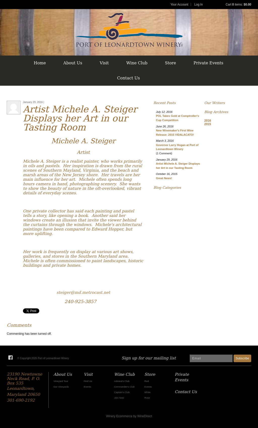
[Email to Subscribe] (211, 358)
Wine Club (136, 63)
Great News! (164, 178)
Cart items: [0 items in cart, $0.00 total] (238, 4)
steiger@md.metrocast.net (83, 292)
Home (40, 63)
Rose (147, 397)
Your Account (179, 4)
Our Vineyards (61, 386)
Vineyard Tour (60, 381)
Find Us (88, 381)
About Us (72, 63)
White (147, 392)
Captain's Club (122, 392)
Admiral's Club (122, 381)
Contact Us (128, 78)
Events (87, 386)
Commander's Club (124, 386)
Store (170, 63)
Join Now (119, 397)
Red (146, 381)
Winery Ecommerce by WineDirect (129, 416)
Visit (104, 63)
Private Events (208, 63)
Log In (198, 4)
